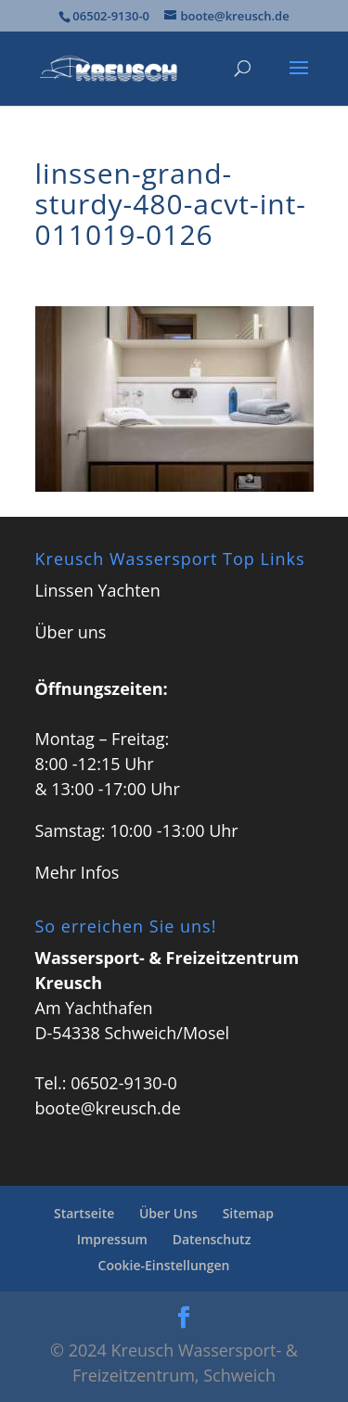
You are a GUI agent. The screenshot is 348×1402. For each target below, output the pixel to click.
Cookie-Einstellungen (164, 1265)
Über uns (71, 632)
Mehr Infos (77, 872)
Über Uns (168, 1213)
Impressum (112, 1239)
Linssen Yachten (98, 590)
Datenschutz (212, 1239)
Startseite (84, 1213)
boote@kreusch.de (108, 1108)
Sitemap (248, 1213)
